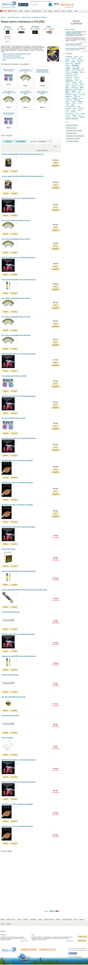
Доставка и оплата (36, 11)
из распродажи (20, 141)
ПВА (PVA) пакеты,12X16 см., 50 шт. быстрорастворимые (19, 760)
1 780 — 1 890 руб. (51, 30)
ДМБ (80, 115)
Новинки (5, 11)
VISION (80, 110)
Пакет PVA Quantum (7, 738)
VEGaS (68, 110)
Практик (81, 117)
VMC (67, 112)
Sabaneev (77, 99)
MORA (67, 91)
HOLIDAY (77, 79)
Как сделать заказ (67, 920)
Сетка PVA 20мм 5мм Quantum (11, 612)
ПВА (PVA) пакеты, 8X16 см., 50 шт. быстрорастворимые (18, 258)
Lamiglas (74, 82)
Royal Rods (69, 99)
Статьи (63, 11)
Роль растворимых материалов (12, 56)
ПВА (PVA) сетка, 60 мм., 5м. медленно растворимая (17, 505)
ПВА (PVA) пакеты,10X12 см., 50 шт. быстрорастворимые (19, 354)
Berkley (73, 62)
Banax (67, 62)
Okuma (68, 93)
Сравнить (5, 171)
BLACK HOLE (69, 63)
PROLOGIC (77, 96)
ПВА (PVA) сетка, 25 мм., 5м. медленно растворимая (17, 461)
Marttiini (81, 86)
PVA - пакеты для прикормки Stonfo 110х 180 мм (42, 93)
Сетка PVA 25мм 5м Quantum (10, 675)
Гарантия (27, 11)
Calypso (68, 67)
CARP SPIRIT (76, 67)
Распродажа (14, 11)
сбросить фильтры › (42, 150)
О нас (44, 11)
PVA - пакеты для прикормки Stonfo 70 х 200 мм (16, 239)
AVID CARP (80, 60)
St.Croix (80, 103)
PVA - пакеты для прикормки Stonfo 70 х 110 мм (25, 71)
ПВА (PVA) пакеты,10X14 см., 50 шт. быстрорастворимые (19, 396)
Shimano (80, 101)
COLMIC (68, 68)
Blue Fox (78, 63)
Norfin (79, 91)
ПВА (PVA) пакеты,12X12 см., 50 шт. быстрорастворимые (19, 438)
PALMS (78, 93)
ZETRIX (68, 115)
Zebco (77, 113)
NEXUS (73, 91)
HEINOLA (77, 77)
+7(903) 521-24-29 (47, 950)
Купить (55, 163)
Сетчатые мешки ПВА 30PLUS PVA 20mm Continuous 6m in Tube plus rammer (24, 590)
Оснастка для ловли (13, 17)
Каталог (3, 17)
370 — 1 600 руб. (37, 30)
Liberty (67, 84)
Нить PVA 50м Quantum (8, 549)
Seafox (67, 101)
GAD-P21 (82, 72)
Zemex (83, 113)
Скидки (21, 11)
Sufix (78, 106)
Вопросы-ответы (11, 920)
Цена (55, 146)
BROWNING (75, 65)
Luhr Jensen (74, 84)
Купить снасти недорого (73, 138)
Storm (73, 105)
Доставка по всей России (76, 22)
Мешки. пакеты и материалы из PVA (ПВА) (34, 17)
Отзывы (19, 920)
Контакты (69, 11)
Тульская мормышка (72, 118)
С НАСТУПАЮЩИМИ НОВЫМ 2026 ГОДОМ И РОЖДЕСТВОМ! (76, 32)
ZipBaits (74, 115)
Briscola (68, 65)
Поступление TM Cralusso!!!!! (74, 44)
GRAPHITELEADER (71, 75)
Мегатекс (68, 117)
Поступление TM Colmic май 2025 (75, 48)
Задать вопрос (82, 941)
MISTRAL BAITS (78, 89)
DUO (73, 70)
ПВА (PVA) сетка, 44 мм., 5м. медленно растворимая (17, 483)
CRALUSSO (76, 68)
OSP (73, 93)
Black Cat (80, 62)
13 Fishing (69, 56)
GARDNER (69, 74)
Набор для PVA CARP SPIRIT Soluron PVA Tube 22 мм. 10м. (19, 656)
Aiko (79, 58)
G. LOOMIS (74, 72)
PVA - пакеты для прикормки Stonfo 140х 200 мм (25, 93)
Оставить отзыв (82, 937)
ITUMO (68, 82)
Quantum (68, 98)
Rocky (80, 98)
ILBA (76, 81)
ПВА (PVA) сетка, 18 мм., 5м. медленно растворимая (17, 804)
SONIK (74, 103)
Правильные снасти (72, 125)
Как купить (57, 11)
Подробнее (56, 166)
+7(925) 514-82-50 (68, 4)
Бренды (50, 11)
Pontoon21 (82, 94)
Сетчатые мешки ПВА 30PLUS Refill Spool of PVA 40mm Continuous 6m (42, 71)
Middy (82, 87)
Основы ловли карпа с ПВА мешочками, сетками (17, 54)
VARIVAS (81, 108)
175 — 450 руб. (8, 30)
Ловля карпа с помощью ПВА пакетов (13, 58)
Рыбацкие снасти (71, 128)
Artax (73, 60)
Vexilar (73, 110)
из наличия (8, 141)
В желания (14, 171)
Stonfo (67, 105)
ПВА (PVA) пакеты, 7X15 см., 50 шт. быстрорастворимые (18, 634)
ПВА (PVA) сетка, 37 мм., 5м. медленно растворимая (17, 826)
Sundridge (68, 108)
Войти (75, 11)
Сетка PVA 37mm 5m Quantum (10, 716)
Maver (67, 87)
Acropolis (73, 58)
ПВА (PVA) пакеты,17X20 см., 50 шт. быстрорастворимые (19, 782)
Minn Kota (69, 89)
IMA (81, 81)
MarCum (74, 86)
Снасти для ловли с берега (74, 130)
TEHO (75, 108)
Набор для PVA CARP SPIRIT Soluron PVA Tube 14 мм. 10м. (19, 571)
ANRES (68, 60)
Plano (75, 94)
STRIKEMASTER (70, 106)
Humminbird (69, 81)
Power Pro (69, 96)
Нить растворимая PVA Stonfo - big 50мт (9, 70)
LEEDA (81, 82)
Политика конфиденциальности (75, 957)
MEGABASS (74, 87)
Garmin (76, 74)
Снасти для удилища (72, 141)
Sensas (74, 101)
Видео (4, 60)
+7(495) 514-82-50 (28, 950)
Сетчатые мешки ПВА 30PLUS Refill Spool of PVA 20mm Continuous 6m (22, 176)
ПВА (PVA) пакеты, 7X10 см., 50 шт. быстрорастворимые (18, 198)
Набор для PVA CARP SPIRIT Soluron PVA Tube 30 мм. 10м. (19, 280)
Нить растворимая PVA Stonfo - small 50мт (9, 114)
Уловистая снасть (71, 133)
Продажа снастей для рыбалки (75, 136)
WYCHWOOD (69, 113)
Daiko (83, 68)
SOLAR (68, 103)
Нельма (75, 117)
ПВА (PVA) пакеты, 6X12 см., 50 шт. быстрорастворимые (18, 527)
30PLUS (76, 56)
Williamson (73, 112)
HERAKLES (69, 79)
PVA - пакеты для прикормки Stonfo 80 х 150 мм (8, 93)
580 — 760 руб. (22, 30)
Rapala (75, 98)
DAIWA (68, 70)
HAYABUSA (69, 77)
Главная (2, 920)
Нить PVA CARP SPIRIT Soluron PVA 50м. (14, 697)
